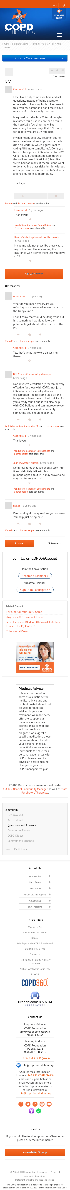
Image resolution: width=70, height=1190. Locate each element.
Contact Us (35, 954)
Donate (59, 14)
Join (54, 5)
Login (63, 5)
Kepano (8, 203)
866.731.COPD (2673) (41, 1075)
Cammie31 (19, 89)
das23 (16, 505)
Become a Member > (35, 576)
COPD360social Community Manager (25, 789)
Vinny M (9, 341)
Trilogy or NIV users (18, 631)
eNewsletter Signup (35, 1152)
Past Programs (35, 906)
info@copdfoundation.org (35, 1093)
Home (6, 44)
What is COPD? (35, 926)
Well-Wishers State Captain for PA (21, 426)
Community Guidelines (34, 1176)
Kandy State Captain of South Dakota (33, 225)
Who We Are (35, 876)
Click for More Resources (30, 58)
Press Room (35, 882)
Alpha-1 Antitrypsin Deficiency (35, 968)
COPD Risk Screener (35, 948)
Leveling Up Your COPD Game (24, 612)
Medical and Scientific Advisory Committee (35, 961)
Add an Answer (34, 274)
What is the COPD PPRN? (35, 932)
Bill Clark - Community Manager (32, 374)
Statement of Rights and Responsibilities (34, 1179)
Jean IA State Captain (26, 463)
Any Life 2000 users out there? (24, 617)
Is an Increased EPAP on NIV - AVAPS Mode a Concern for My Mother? (33, 624)
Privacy (54, 1172)
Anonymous (20, 296)
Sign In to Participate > (35, 590)
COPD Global (35, 888)
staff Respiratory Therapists (44, 790)
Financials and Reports (35, 894)
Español (35, 974)
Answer (19, 543)
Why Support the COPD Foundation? (35, 943)
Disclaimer (42, 1172)
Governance (35, 900)
